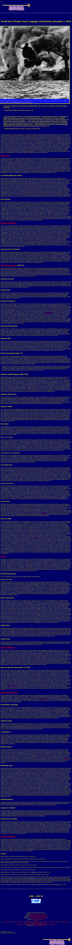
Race (33, 923)
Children (18, 921)
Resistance (28, 923)
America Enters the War (9, 692)
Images (38, 924)
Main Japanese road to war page (38, 914)
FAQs (34, 924)
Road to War (5, 155)
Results (3, 556)
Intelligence (66, 921)
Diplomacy (37, 921)
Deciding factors (30, 921)
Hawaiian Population (8, 223)
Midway (43, 513)
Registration (47, 924)
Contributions (29, 924)
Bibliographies (21, 924)
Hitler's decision (42, 699)
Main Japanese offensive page (38, 915)
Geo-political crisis (45, 921)
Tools (53, 924)
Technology (43, 923)
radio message (11, 685)
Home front (60, 921)
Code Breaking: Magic (9, 265)
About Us (36, 920)
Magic (36, 538)
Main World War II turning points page (38, 917)
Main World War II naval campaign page (38, 916)
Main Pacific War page (38, 919)
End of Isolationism (8, 647)
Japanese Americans (8, 836)
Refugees (38, 923)
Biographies (6, 921)
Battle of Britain (48, 312)
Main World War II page (39, 925)
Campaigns (12, 921)
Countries (23, 921)
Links (42, 924)
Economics (53, 921)
